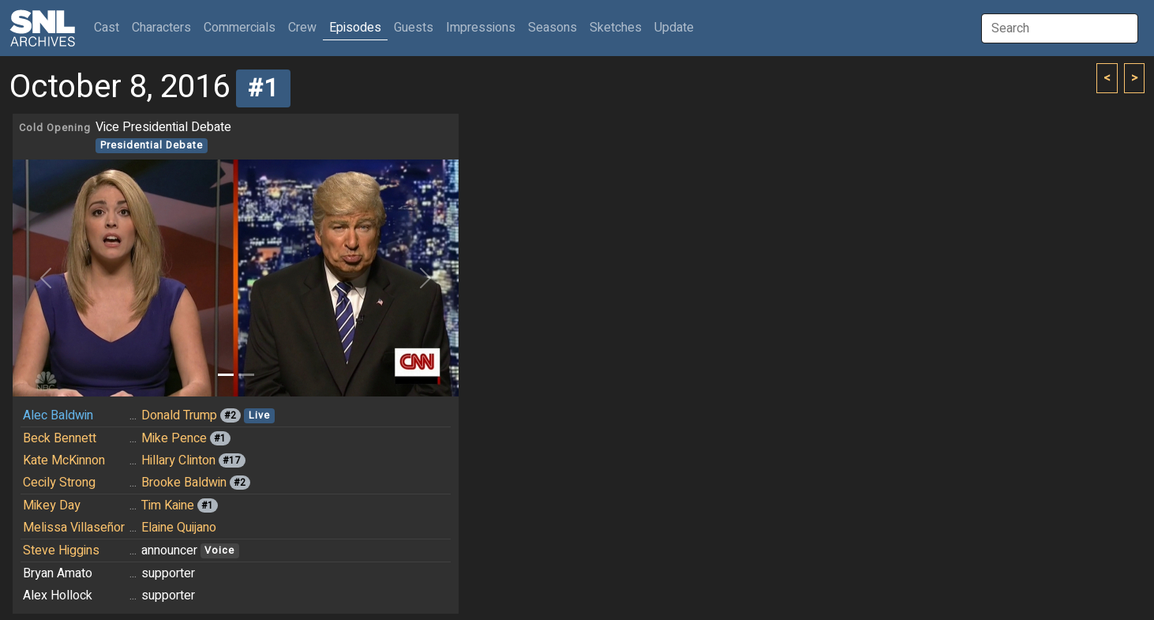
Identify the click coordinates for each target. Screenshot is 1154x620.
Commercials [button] (239, 27)
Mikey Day (52, 505)
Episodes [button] (355, 27)
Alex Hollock (57, 595)
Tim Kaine (167, 505)
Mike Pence (174, 438)
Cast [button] (110, 27)
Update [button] (674, 27)
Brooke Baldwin (184, 482)
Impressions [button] (480, 27)
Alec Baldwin (58, 415)
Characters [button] (161, 27)
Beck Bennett (59, 438)
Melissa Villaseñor (74, 527)
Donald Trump (179, 415)
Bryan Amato (57, 573)
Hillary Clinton (178, 460)
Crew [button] (302, 27)
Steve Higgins (61, 550)
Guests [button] (413, 27)
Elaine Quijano (178, 527)
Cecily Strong (59, 482)
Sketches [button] (616, 27)
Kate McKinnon (64, 460)
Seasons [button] (552, 27)
